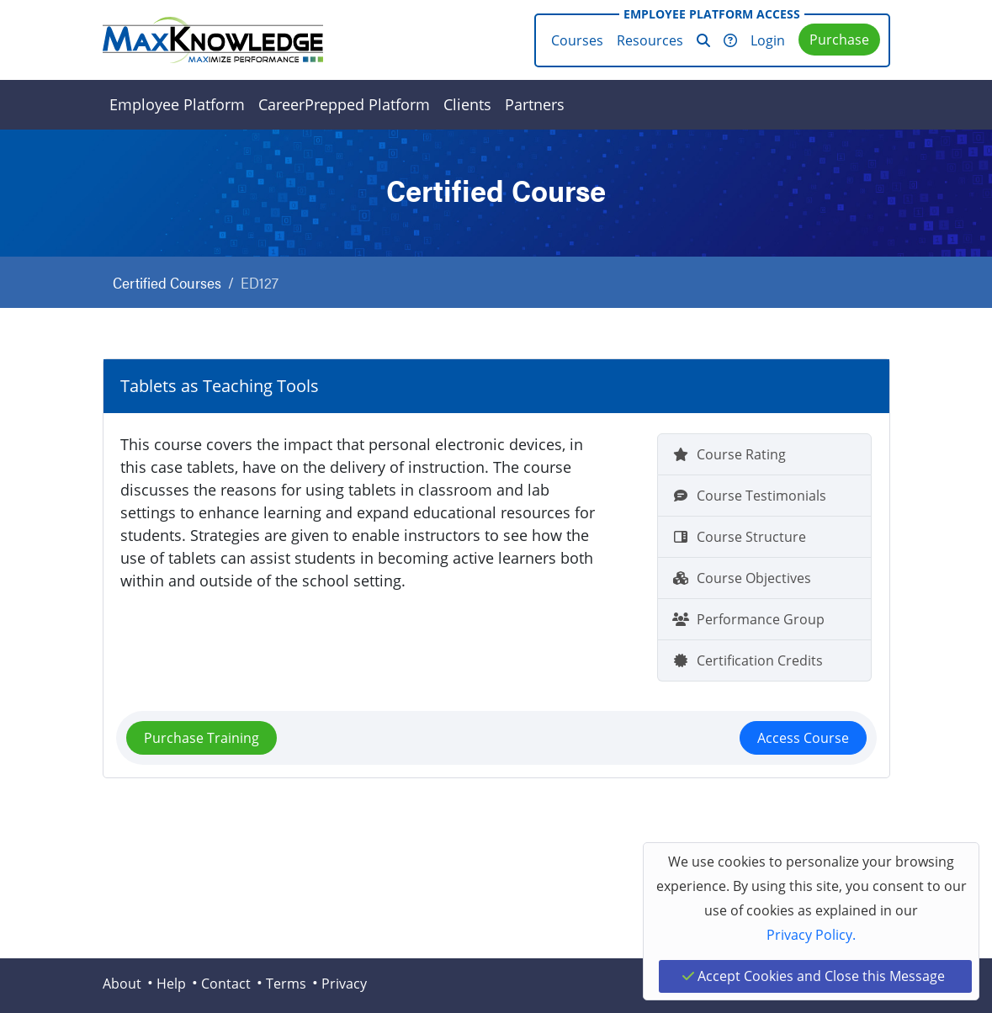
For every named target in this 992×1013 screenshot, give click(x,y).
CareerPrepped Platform (344, 104)
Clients (467, 104)
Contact (226, 983)
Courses (577, 40)
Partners (535, 104)
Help (171, 983)
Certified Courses (167, 282)
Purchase (839, 39)
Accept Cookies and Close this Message (813, 976)
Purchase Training (201, 738)
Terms (286, 983)
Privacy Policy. (811, 934)
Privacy (344, 983)
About (122, 983)
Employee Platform (177, 104)
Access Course (803, 738)
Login (768, 40)
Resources (650, 40)
